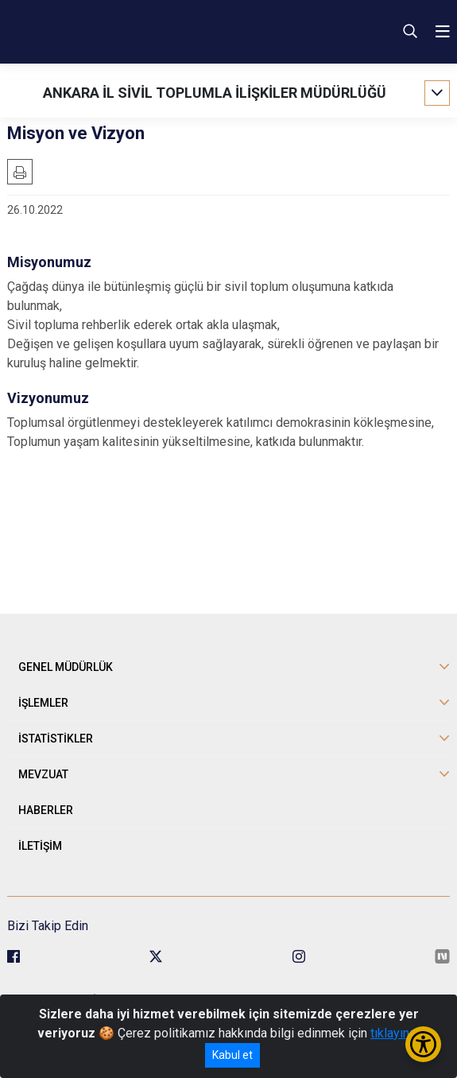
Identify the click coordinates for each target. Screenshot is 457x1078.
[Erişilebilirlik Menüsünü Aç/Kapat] (423, 1044)
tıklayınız (395, 1033)
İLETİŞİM (40, 846)
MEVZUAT (43, 774)
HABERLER (45, 810)
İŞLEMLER (43, 702)
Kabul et (232, 1055)
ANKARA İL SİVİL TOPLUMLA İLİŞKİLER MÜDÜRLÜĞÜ (214, 92)
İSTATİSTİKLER (55, 738)
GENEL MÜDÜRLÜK (65, 667)
